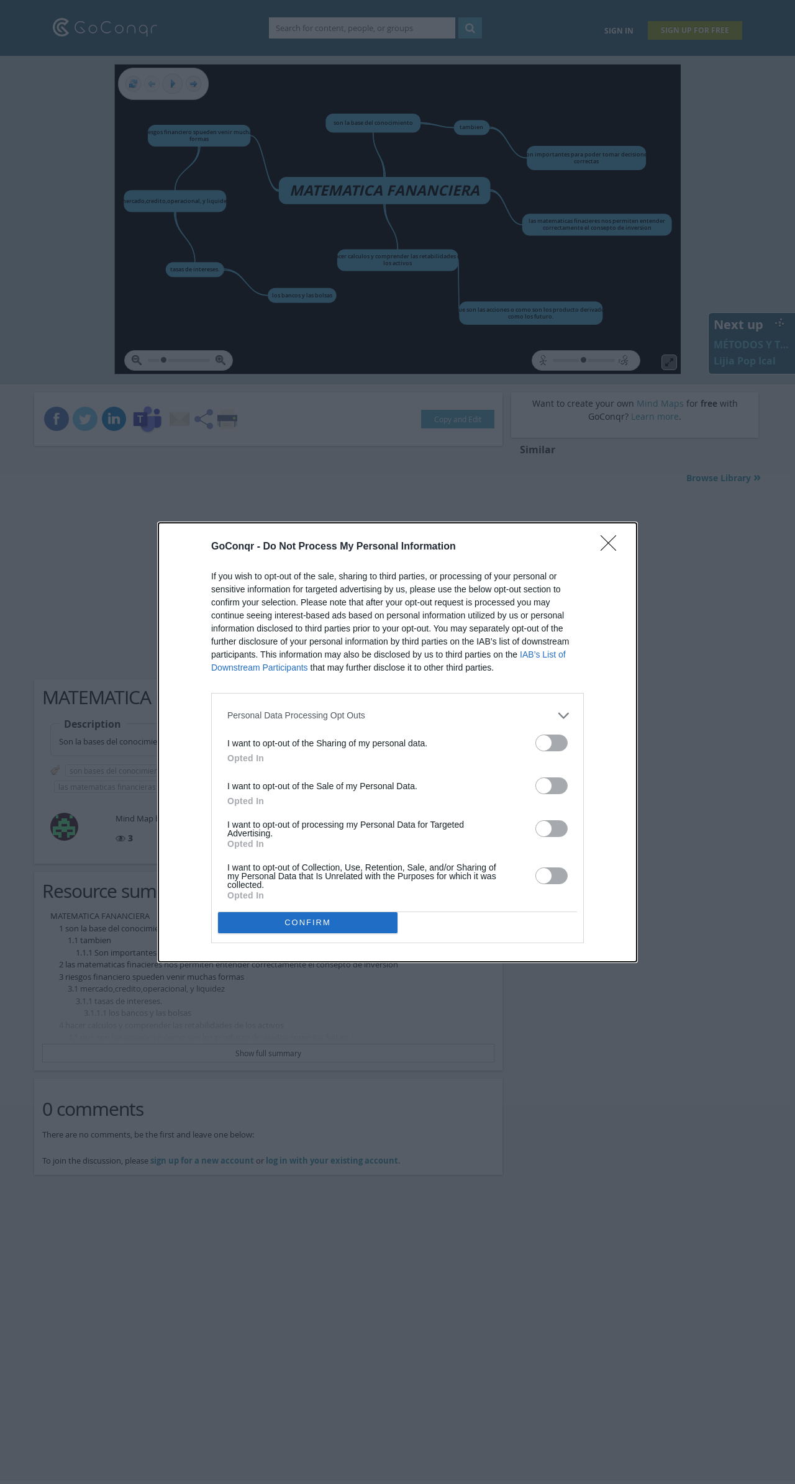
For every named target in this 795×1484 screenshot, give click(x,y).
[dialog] (397, 742)
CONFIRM (307, 922)
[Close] (612, 547)
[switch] (551, 743)
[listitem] (397, 715)
